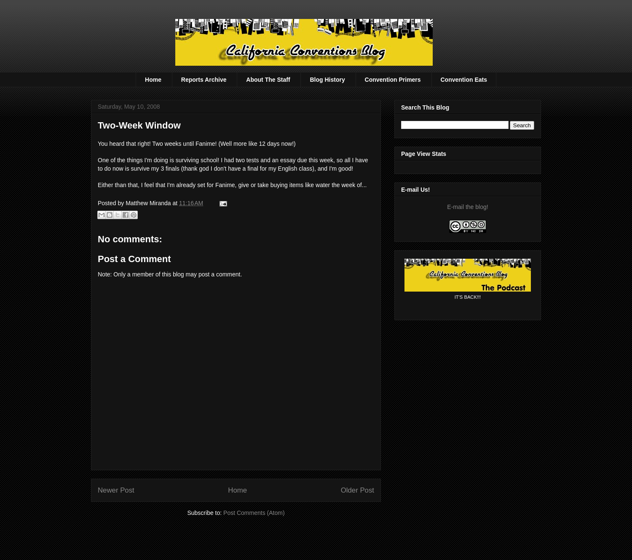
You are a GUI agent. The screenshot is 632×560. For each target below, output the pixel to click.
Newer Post (116, 490)
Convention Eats (464, 79)
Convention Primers (393, 79)
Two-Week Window (139, 125)
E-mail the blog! (467, 207)
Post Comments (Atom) (253, 512)
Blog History (327, 79)
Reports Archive (204, 79)
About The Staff (268, 79)
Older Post (357, 490)
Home (153, 79)
